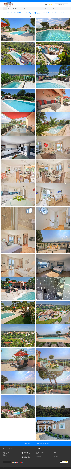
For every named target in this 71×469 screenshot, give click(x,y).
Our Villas (9, 8)
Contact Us (65, 8)
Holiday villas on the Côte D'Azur (26, 453)
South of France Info (27, 8)
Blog (50, 8)
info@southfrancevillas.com (42, 443)
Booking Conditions (44, 8)
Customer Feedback (57, 8)
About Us (20, 8)
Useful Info (15, 8)
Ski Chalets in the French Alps (42, 453)
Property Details (37, 16)
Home (5, 8)
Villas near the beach (40, 452)
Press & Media (35, 8)
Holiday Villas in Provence (25, 456)
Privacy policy (56, 453)
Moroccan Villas (39, 456)
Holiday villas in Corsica (24, 452)
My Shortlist (65, 0)
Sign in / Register (59, 0)
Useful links (55, 452)
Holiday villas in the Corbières (25, 457)
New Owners (56, 456)
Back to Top (7, 461)
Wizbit (17, 467)
